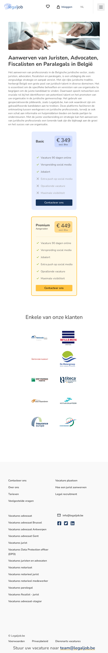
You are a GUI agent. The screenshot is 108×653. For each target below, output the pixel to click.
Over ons (13, 487)
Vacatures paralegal (20, 588)
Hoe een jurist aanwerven (70, 487)
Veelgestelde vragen (21, 501)
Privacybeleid (40, 641)
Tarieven (13, 494)
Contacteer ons (54, 202)
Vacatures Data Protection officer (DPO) (28, 552)
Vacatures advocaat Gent (23, 536)
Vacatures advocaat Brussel (25, 522)
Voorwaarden (16, 641)
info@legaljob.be (70, 515)
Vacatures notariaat (20, 567)
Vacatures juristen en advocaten (27, 561)
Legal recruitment (66, 494)
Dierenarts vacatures (68, 641)
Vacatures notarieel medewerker (28, 581)
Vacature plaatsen (66, 480)
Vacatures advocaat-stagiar (25, 601)
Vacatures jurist (17, 543)
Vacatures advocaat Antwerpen (27, 529)
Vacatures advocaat (20, 516)
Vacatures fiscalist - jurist (23, 594)
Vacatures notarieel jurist (23, 574)
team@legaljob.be (77, 648)
